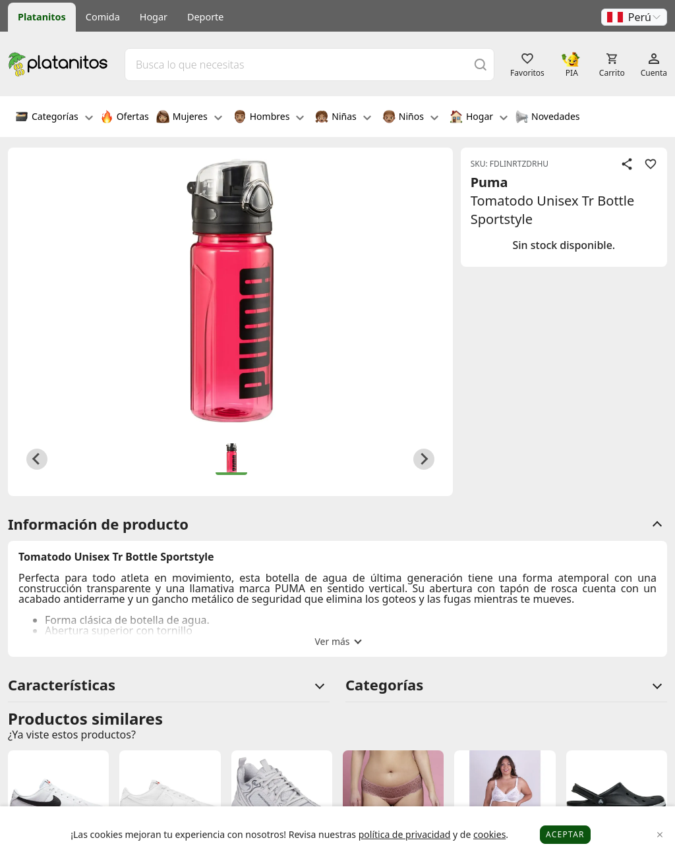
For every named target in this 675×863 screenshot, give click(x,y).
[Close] (660, 835)
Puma (489, 182)
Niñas (342, 118)
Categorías (54, 118)
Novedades (547, 118)
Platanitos (42, 17)
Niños (410, 118)
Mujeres (189, 118)
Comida (103, 17)
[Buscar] (480, 64)
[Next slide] (423, 459)
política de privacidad (405, 834)
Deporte (205, 17)
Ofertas (124, 118)
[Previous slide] (36, 459)
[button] (634, 17)
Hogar (153, 17)
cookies (489, 834)
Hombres (269, 118)
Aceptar (565, 834)
